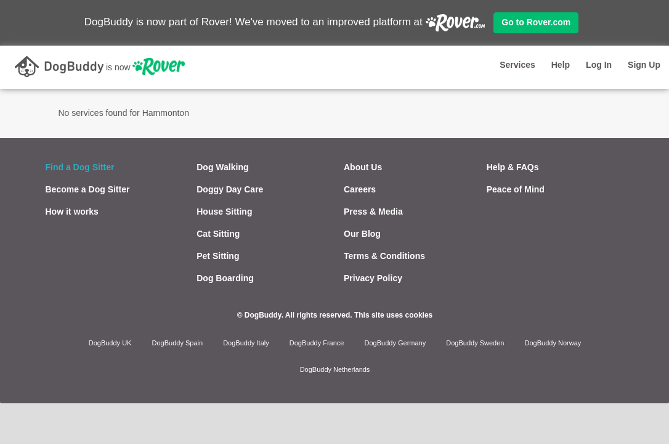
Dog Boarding (225, 278)
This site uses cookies (393, 315)
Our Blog (362, 234)
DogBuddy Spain (177, 343)
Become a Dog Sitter (88, 189)
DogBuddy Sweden (475, 343)
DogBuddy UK (110, 343)
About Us (363, 167)
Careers (360, 189)
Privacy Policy (373, 278)
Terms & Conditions (384, 256)
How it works (72, 211)
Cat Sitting (218, 234)
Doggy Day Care (230, 189)
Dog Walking (222, 167)
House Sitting (224, 211)
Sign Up (644, 65)
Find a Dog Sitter (80, 167)
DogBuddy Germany (395, 343)
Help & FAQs (513, 167)
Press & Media (373, 211)
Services (517, 65)
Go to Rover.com (535, 22)
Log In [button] (599, 65)
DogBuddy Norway (553, 343)
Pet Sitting (218, 256)
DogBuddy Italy (246, 343)
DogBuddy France (317, 343)
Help (560, 65)
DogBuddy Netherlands (335, 369)
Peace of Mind (516, 189)
